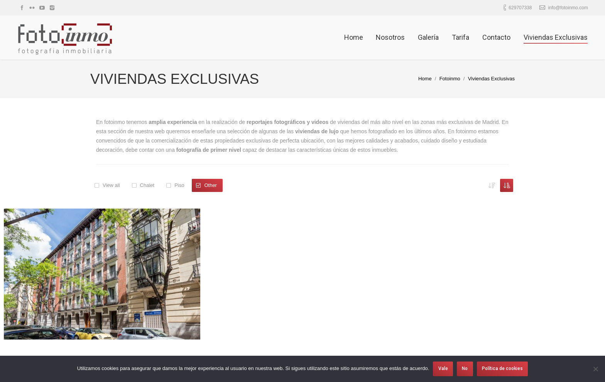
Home (425, 78)
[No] (595, 369)
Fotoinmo (449, 78)
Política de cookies (502, 368)
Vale (443, 368)
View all (111, 185)
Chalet (147, 185)
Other (210, 185)
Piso (179, 185)
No (465, 368)
